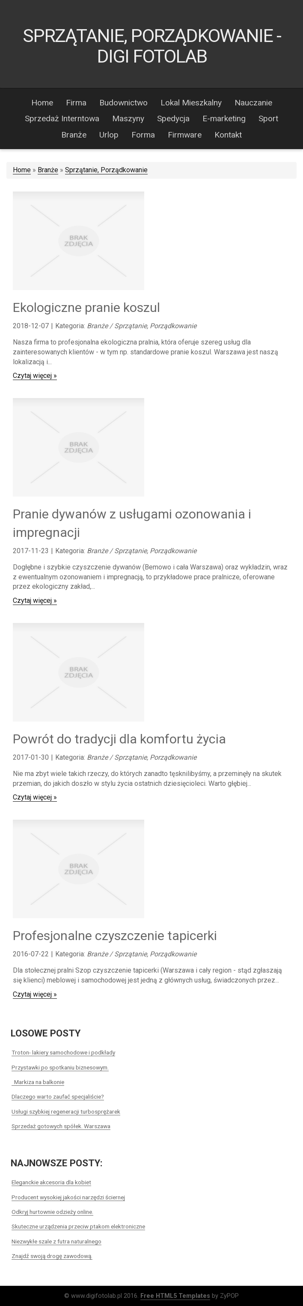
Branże (48, 170)
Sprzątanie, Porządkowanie (106, 170)
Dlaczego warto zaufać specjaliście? (58, 1096)
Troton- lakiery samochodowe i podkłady (63, 1052)
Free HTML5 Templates (175, 1296)
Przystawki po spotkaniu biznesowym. (60, 1067)
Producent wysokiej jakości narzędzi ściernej (68, 1197)
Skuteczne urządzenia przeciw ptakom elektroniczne (78, 1226)
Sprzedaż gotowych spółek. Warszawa (61, 1126)
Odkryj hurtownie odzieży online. (52, 1211)
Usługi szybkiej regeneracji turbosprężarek (66, 1111)
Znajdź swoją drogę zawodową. (52, 1255)
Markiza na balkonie (38, 1081)
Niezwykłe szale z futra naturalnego (56, 1241)
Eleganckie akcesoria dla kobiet (51, 1182)
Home (22, 170)
